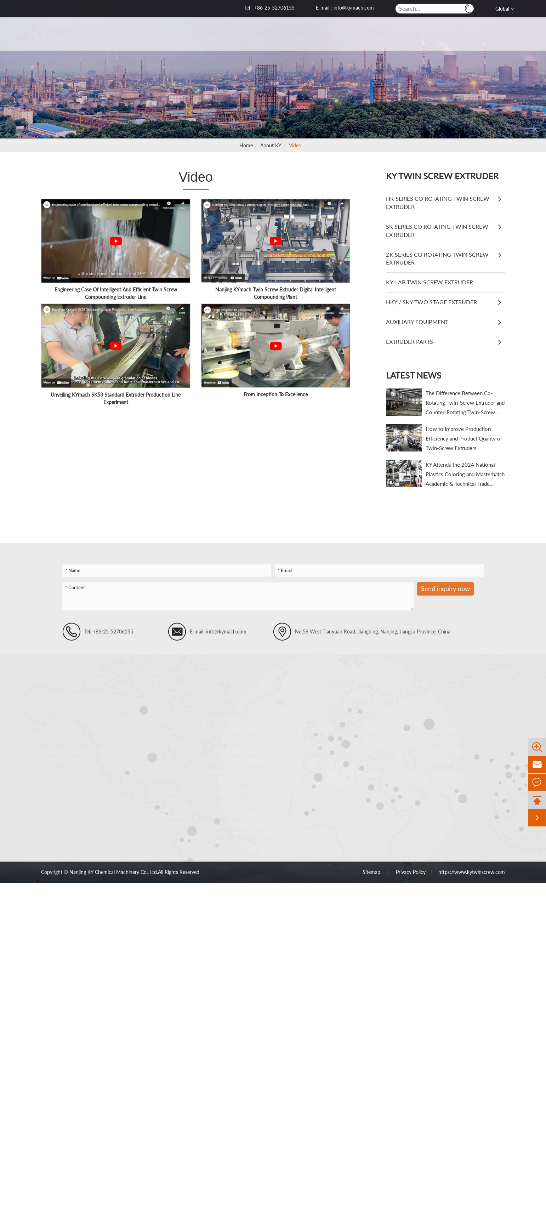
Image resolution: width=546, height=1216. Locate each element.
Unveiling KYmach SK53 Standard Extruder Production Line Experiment (116, 398)
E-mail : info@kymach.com (345, 8)
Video (295, 145)
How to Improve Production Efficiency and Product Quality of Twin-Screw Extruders (464, 438)
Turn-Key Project (347, 699)
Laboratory (439, 721)
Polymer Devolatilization (233, 794)
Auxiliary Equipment (417, 321)
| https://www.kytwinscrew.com (465, 872)
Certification (441, 753)
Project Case (342, 721)
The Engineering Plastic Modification (246, 721)
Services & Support (449, 764)
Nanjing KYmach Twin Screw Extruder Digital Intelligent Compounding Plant (275, 293)
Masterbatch (220, 710)
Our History (441, 710)
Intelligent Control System (357, 710)
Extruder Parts (409, 341)
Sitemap (372, 872)
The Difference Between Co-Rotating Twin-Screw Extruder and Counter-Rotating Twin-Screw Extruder (465, 403)
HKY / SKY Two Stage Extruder (431, 302)
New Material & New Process (361, 732)
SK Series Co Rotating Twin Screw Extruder (437, 230)
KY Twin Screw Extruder (231, 34)
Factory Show (443, 732)
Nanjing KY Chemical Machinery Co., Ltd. (113, 872)
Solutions (364, 34)
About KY (415, 34)
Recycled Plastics (225, 816)
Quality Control (444, 742)
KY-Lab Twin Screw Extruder (429, 282)
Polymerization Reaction (233, 783)
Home (246, 145)
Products (63, 681)
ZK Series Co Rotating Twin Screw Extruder (437, 258)
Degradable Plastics (227, 742)
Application (310, 34)
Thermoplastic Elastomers (234, 753)
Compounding (221, 699)
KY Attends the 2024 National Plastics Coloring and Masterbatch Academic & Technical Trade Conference (465, 475)
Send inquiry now (445, 592)
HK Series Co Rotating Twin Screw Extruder (437, 202)
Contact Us (501, 34)
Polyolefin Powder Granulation (239, 805)
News (456, 34)
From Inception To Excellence (276, 394)
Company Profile (446, 699)
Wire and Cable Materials (233, 732)
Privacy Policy (411, 872)
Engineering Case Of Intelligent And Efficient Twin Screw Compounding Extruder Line (116, 293)
